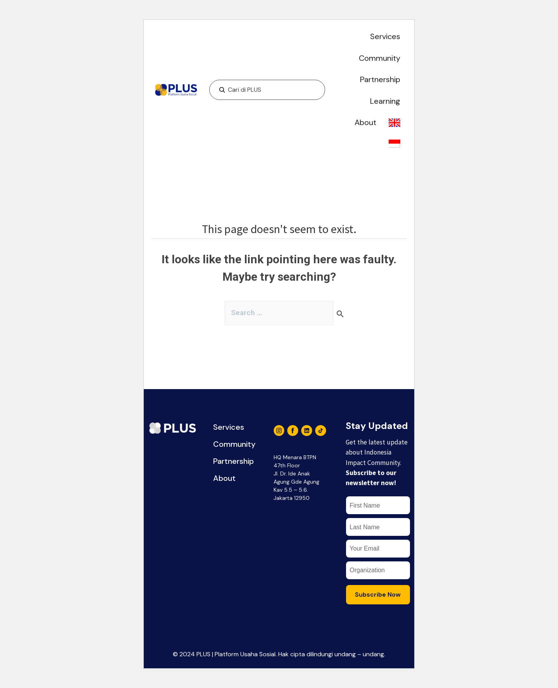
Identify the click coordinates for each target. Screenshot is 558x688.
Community (379, 58)
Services (385, 36)
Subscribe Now (378, 598)
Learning (385, 101)
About (365, 122)
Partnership (380, 79)
